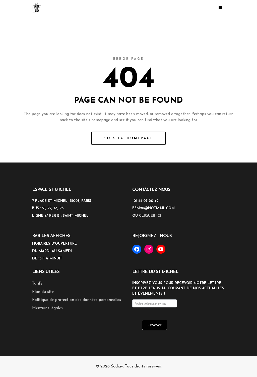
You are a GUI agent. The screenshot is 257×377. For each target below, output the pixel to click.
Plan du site (43, 292)
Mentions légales (47, 308)
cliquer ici (150, 216)
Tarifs (37, 284)
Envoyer (154, 325)
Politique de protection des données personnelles (76, 300)
